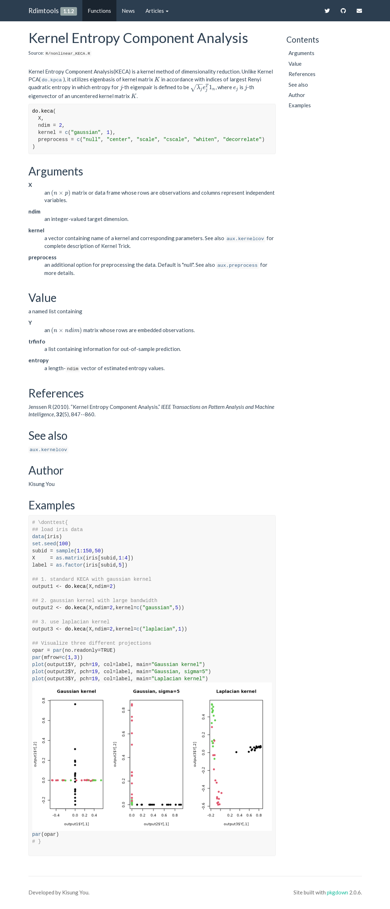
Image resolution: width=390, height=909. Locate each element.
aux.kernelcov (245, 239)
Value (295, 63)
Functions (99, 10)
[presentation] (157, 79)
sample (65, 551)
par (57, 650)
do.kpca (52, 80)
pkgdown (337, 892)
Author (297, 95)
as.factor (69, 565)
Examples (300, 105)
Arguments (301, 53)
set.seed (44, 544)
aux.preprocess (238, 265)
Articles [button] (157, 10)
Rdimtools (43, 10)
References (302, 74)
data (38, 537)
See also (298, 84)
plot (38, 664)
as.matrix (69, 558)
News (128, 10)
